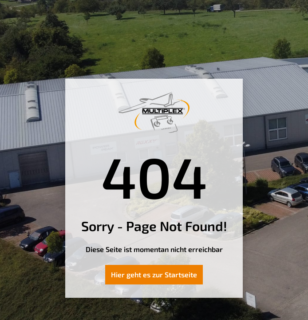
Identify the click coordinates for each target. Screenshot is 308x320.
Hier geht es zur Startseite (154, 274)
